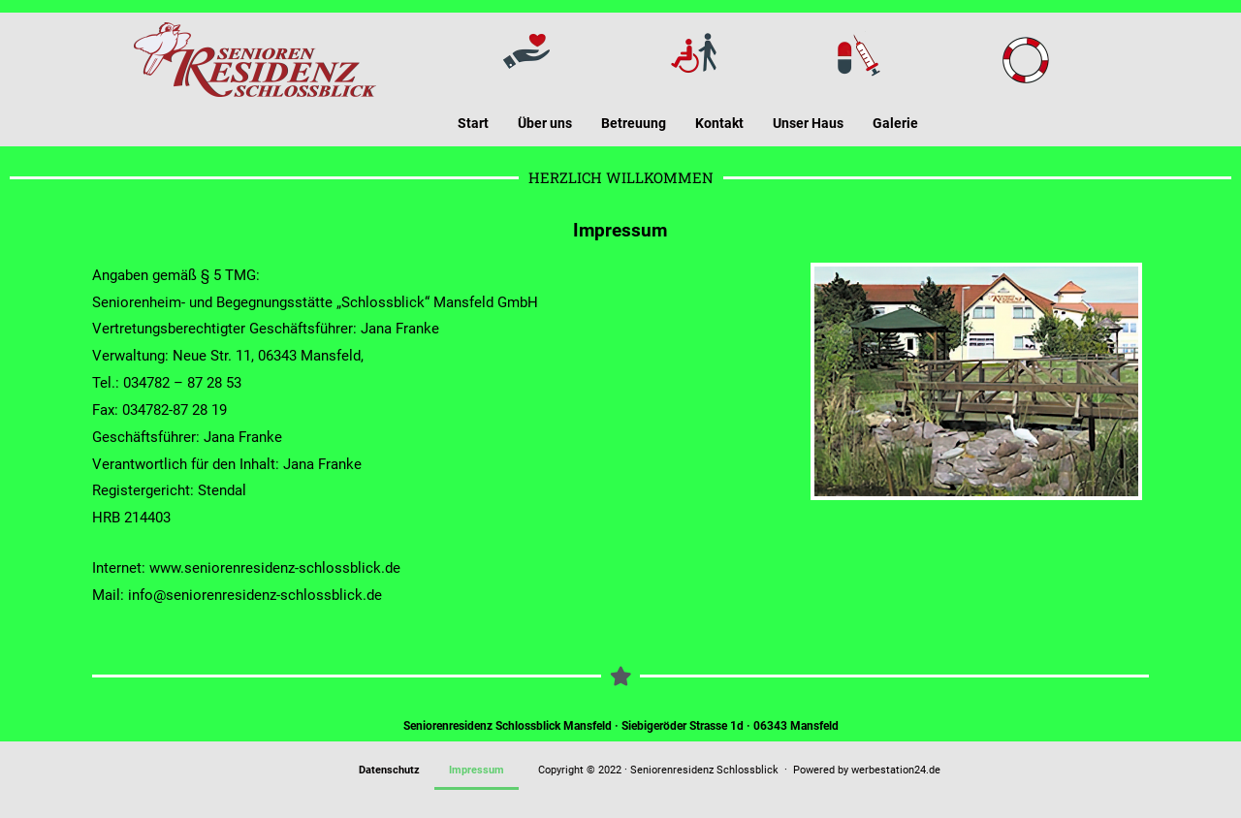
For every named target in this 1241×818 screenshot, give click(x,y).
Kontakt (719, 123)
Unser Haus (808, 123)
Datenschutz (389, 770)
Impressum (476, 770)
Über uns (545, 123)
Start (473, 123)
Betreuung (633, 123)
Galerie (895, 123)
